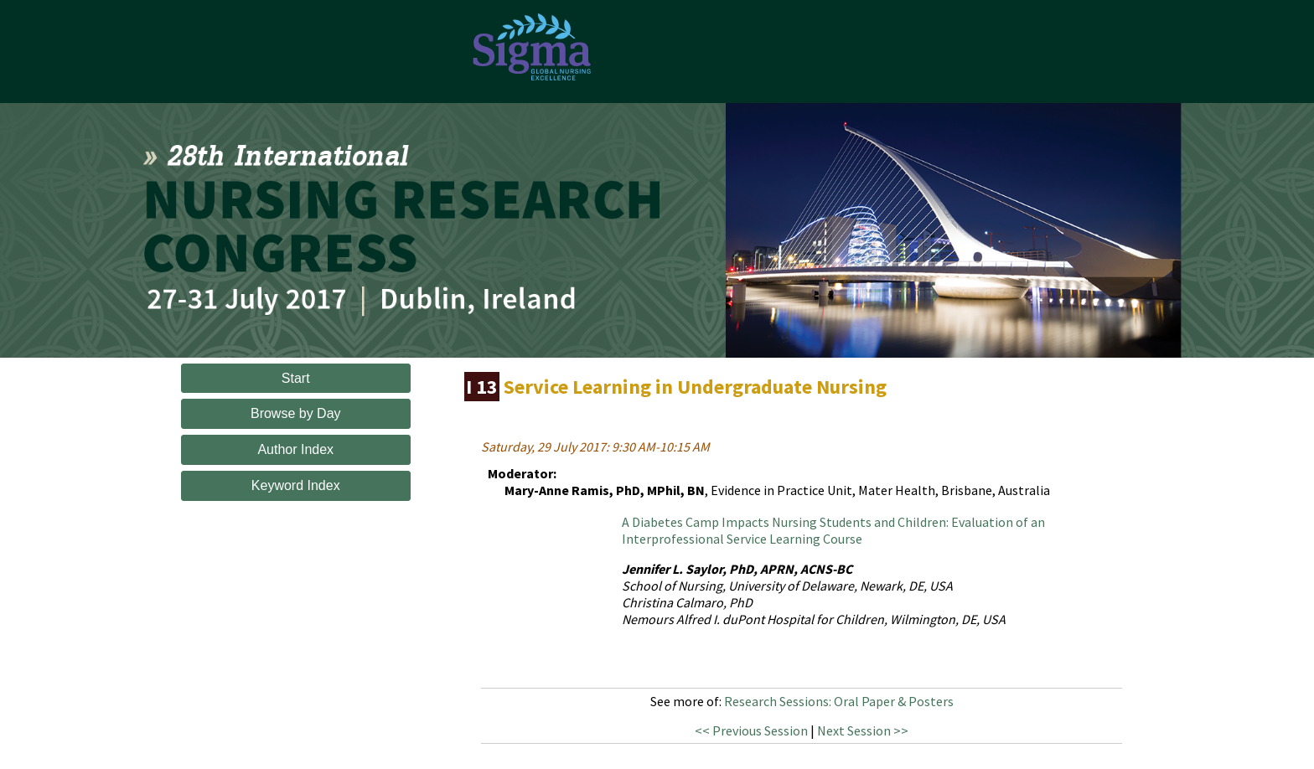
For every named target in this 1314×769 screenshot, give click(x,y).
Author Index (295, 449)
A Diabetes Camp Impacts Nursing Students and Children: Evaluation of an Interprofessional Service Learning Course (833, 530)
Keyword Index (295, 485)
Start (296, 378)
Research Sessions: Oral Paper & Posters (839, 701)
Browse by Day (296, 413)
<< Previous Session (751, 730)
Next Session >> (862, 730)
